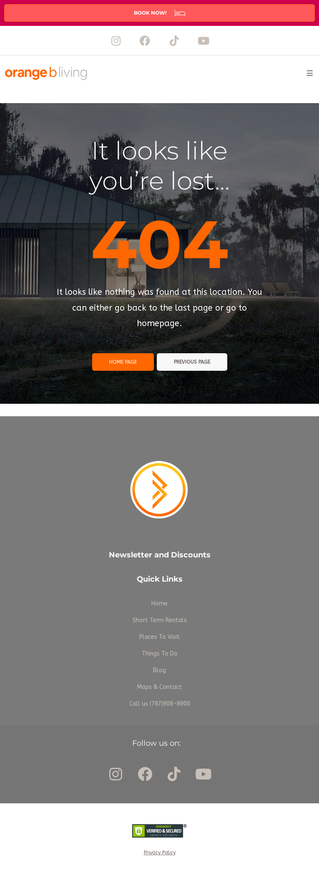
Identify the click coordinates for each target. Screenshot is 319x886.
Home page (123, 362)
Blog (159, 670)
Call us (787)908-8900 (159, 703)
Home (159, 603)
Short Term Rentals (160, 620)
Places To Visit (159, 636)
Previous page (192, 362)
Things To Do (160, 653)
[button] (159, 13)
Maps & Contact (159, 687)
